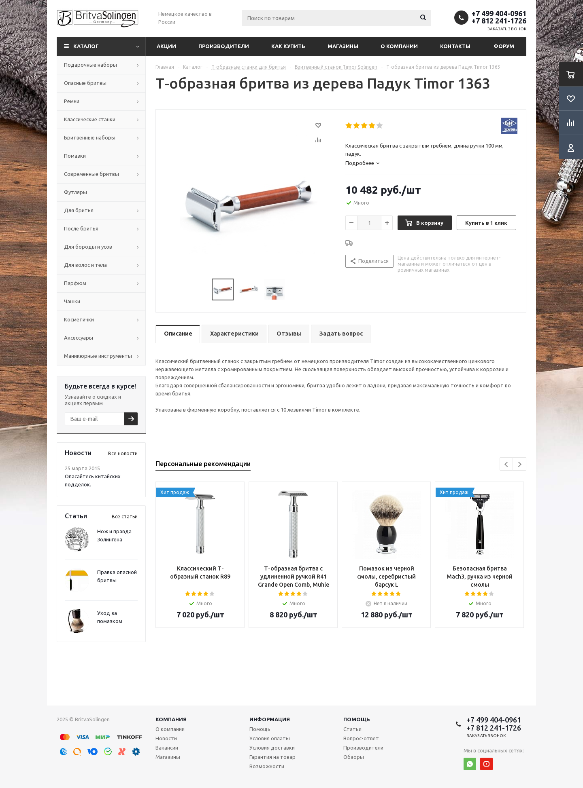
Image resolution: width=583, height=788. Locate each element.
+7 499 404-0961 (499, 13)
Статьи (352, 729)
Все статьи (125, 516)
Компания (171, 719)
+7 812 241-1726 (499, 20)
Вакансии (166, 747)
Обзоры (353, 757)
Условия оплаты (269, 738)
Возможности (266, 766)
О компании (399, 46)
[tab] (431, 163)
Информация (269, 719)
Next (519, 464)
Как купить (288, 46)
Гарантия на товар (272, 757)
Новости (166, 738)
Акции (166, 46)
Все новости (123, 453)
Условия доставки (272, 747)
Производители (223, 46)
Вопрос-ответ (361, 738)
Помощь (356, 719)
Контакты (455, 46)
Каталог (86, 46)
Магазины (343, 46)
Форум (504, 46)
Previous (506, 464)
